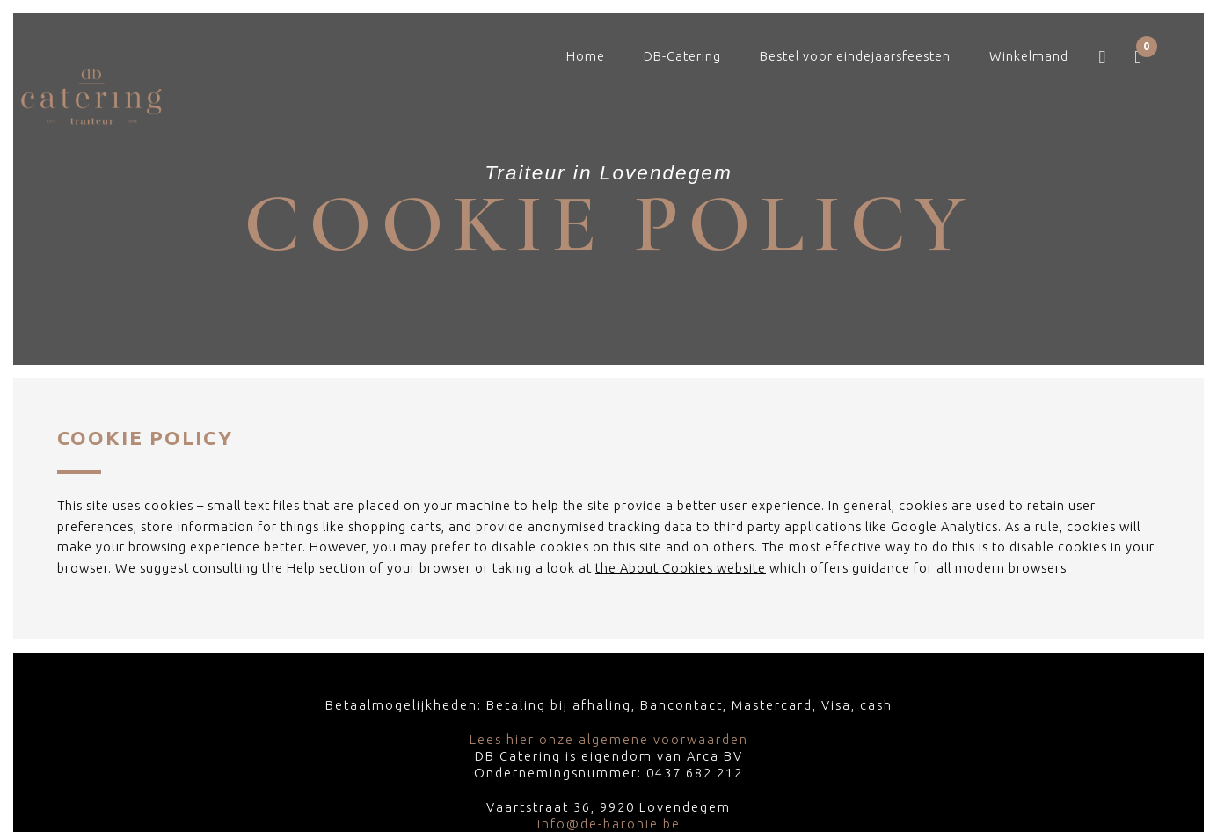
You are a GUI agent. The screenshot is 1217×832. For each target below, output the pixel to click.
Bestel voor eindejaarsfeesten (855, 55)
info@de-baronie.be (609, 823)
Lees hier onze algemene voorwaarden (609, 739)
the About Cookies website (680, 567)
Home (585, 55)
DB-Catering (682, 55)
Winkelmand (1028, 55)
